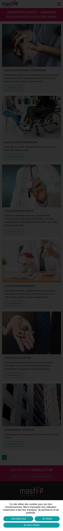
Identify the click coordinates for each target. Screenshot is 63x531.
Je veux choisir (31, 525)
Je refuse (47, 518)
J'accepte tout (18, 518)
